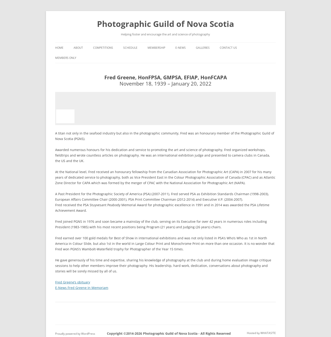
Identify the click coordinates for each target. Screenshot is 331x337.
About (78, 48)
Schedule (130, 48)
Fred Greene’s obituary (72, 282)
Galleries (203, 48)
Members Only (65, 58)
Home (59, 48)
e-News (180, 48)
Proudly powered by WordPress (75, 334)
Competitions (103, 48)
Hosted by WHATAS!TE (261, 333)
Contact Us (228, 48)
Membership (156, 48)
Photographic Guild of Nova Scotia (165, 23)
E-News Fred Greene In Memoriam (81, 288)
